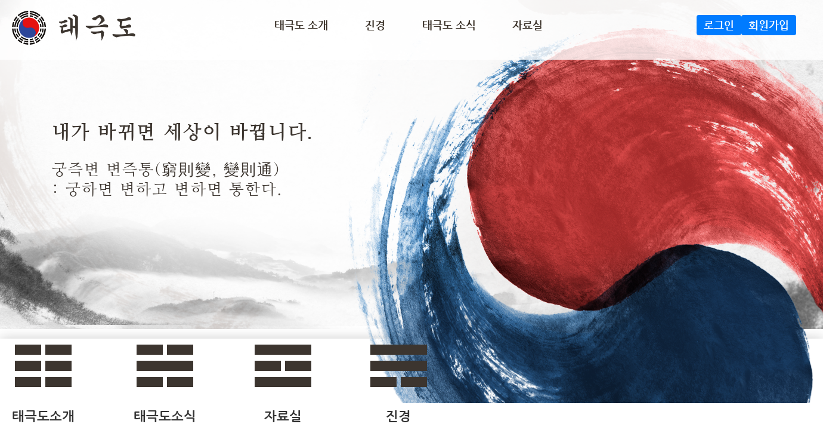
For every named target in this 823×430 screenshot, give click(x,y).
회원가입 (768, 25)
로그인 (719, 25)
